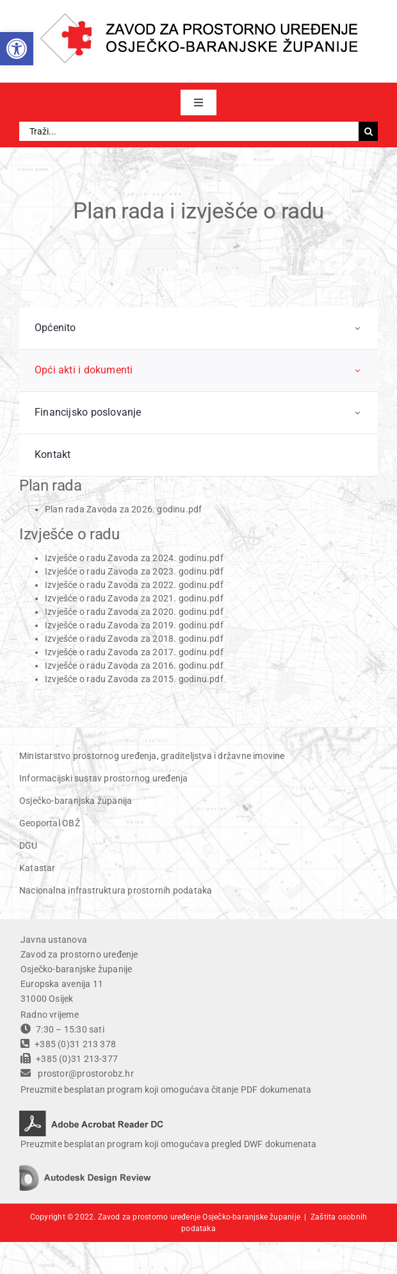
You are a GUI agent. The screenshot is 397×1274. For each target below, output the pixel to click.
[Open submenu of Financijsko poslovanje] (358, 413)
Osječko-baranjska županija (75, 801)
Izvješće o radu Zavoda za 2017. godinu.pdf (134, 652)
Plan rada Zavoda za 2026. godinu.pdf (123, 509)
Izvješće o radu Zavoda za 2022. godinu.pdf (134, 585)
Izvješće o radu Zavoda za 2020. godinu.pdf (135, 612)
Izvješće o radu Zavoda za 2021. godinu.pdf (134, 598)
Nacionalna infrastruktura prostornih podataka (115, 890)
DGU (28, 845)
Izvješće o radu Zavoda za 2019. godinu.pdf (135, 625)
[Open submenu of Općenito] (358, 328)
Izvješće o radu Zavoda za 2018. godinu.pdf (135, 638)
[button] (16, 48)
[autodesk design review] (85, 1169)
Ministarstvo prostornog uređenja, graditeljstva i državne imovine (152, 756)
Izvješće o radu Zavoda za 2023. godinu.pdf (134, 571)
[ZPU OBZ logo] (199, 17)
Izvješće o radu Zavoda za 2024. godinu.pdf (134, 558)
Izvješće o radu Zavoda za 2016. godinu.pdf (134, 665)
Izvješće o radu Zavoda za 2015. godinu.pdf (134, 679)
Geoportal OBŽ (49, 823)
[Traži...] (189, 131)
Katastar (37, 868)
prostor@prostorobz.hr (85, 1073)
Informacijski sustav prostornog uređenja (103, 778)
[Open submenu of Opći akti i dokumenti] (358, 370)
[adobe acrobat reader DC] (91, 1115)
